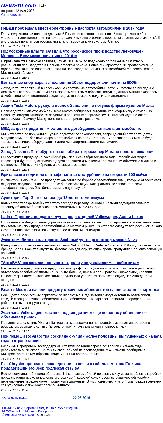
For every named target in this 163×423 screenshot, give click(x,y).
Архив (30, 408)
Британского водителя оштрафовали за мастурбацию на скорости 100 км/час (74, 175)
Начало (7, 408)
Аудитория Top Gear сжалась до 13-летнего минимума (52, 198)
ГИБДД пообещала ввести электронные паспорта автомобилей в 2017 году (72, 28)
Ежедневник (45, 408)
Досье (19, 408)
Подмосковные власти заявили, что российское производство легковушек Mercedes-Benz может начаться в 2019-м (72, 53)
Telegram (72, 408)
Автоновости (11, 14)
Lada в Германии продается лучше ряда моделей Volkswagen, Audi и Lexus (72, 217)
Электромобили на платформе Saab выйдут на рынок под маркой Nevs (69, 240)
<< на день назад (14, 397)
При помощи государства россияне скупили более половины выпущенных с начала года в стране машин (81, 338)
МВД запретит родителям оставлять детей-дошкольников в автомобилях (71, 129)
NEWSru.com (18, 5)
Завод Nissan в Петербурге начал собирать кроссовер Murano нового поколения (78, 152)
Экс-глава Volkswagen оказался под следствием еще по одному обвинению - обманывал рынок (74, 315)
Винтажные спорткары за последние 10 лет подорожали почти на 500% (69, 83)
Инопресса (45, 411)
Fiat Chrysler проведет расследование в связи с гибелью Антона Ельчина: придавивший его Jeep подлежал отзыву (72, 366)
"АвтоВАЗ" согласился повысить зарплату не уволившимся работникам (70, 263)
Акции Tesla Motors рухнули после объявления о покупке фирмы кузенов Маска (77, 106)
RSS (60, 408)
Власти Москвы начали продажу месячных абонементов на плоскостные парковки (80, 290)
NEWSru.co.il (11, 411)
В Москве (28, 411)
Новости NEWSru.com (20, 414)
